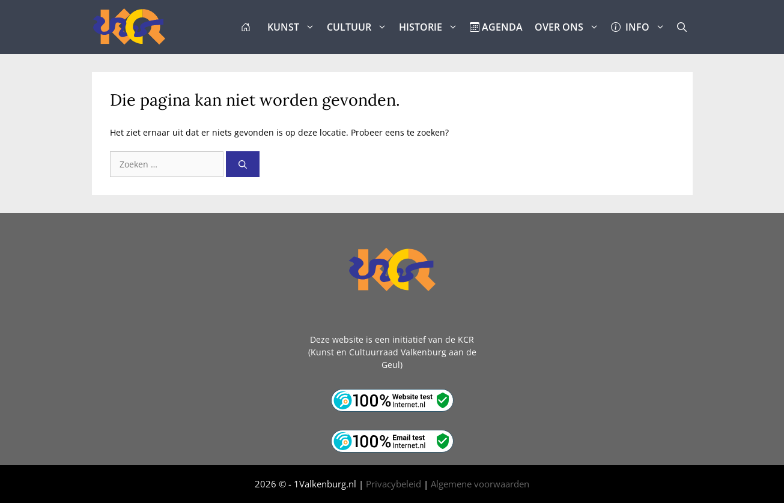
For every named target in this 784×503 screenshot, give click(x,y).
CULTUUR (360, 27)
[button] (682, 27)
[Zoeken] (243, 164)
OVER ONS (570, 27)
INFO (641, 27)
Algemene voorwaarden (480, 484)
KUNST (294, 27)
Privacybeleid (393, 484)
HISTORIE (431, 27)
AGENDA (496, 27)
